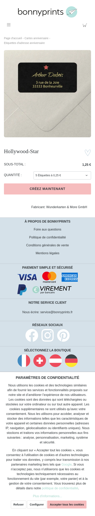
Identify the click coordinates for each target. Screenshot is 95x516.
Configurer (37, 504)
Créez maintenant (47, 189)
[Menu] (9, 25)
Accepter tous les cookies (67, 504)
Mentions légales (47, 253)
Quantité (12, 175)
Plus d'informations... (47, 496)
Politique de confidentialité (47, 237)
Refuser (18, 504)
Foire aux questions (47, 229)
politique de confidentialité (60, 488)
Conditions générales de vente (47, 245)
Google (66, 464)
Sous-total (14, 164)
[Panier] (85, 25)
